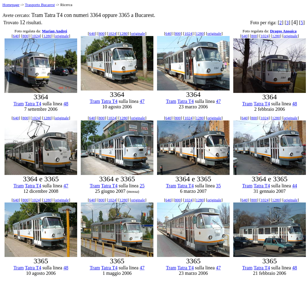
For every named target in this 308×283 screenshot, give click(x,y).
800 (25, 36)
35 (218, 185)
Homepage (10, 4)
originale (62, 36)
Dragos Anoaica (283, 31)
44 (294, 185)
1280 (47, 36)
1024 (36, 36)
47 (142, 101)
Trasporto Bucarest (40, 4)
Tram (18, 103)
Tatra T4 (33, 103)
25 (142, 185)
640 (16, 36)
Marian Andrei (54, 31)
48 (66, 103)
